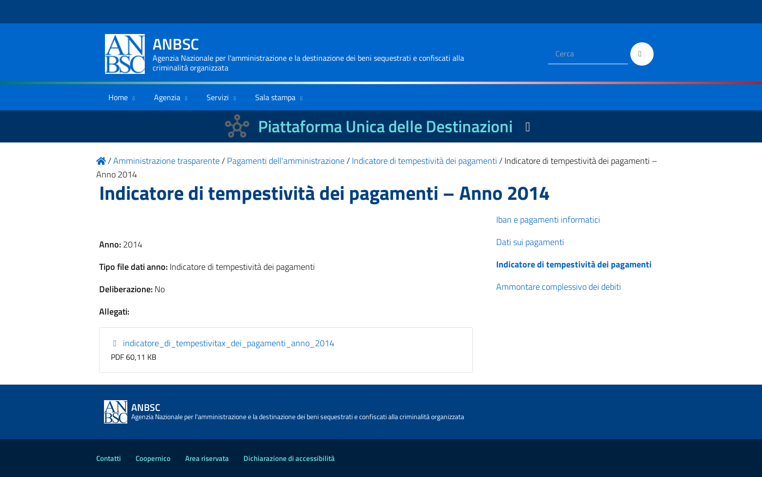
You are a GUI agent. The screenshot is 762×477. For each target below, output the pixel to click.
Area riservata (207, 458)
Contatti (108, 458)
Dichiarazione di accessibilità (289, 458)
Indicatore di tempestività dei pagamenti (574, 264)
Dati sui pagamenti (530, 241)
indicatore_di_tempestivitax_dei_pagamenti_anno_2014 (223, 343)
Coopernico (153, 458)
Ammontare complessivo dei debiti (558, 286)
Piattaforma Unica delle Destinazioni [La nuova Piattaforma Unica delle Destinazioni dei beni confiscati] (385, 126)
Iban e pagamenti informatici (548, 219)
